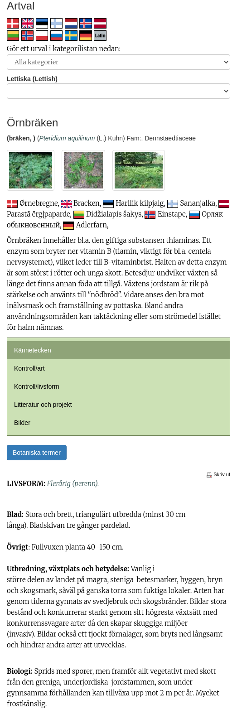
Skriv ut (218, 474)
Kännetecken (32, 350)
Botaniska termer (37, 452)
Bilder (22, 422)
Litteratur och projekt (43, 404)
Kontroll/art (29, 368)
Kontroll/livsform (36, 386)
